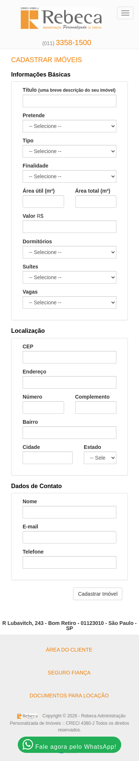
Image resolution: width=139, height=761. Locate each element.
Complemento (92, 396)
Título (69, 90)
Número (32, 396)
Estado (92, 447)
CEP (28, 346)
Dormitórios (37, 241)
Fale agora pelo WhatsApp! (69, 744)
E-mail (30, 526)
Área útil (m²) (38, 190)
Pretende (34, 115)
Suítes (30, 266)
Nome (30, 501)
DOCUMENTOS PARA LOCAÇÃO (69, 696)
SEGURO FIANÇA (69, 673)
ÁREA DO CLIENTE (69, 650)
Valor (29, 216)
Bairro (30, 422)
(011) (66, 43)
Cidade (31, 447)
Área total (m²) (92, 190)
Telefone (33, 551)
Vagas (30, 291)
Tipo (28, 140)
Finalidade (35, 165)
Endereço (34, 371)
